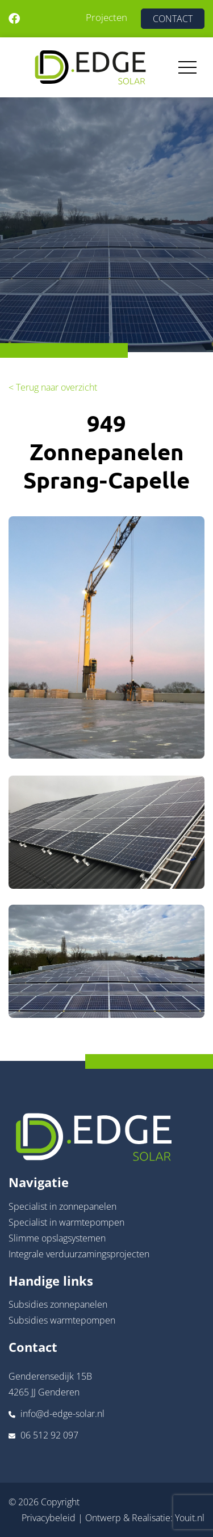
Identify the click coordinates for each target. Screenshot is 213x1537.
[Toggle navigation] (187, 67)
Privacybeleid (49, 1518)
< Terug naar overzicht (53, 387)
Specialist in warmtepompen (66, 1222)
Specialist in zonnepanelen (62, 1206)
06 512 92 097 (49, 1435)
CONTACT (173, 18)
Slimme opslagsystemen (57, 1238)
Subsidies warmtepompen (62, 1320)
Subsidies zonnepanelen (58, 1304)
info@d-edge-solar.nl (62, 1413)
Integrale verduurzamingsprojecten (79, 1254)
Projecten (106, 17)
